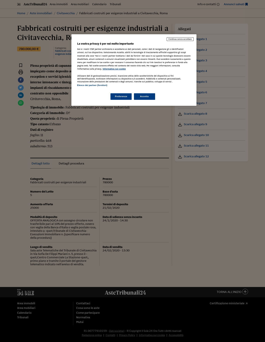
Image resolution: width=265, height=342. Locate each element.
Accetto (144, 96)
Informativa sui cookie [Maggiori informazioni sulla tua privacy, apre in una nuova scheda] (114, 69)
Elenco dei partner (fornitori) (92, 85)
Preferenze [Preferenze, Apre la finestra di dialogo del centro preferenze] (121, 96)
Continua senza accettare (180, 39)
